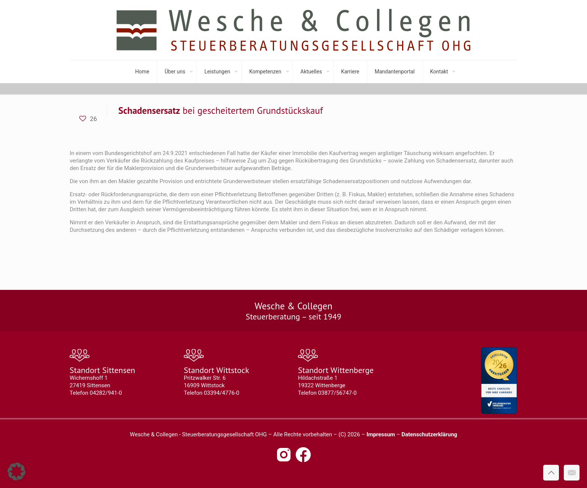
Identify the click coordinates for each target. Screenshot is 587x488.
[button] (16, 471)
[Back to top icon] (551, 473)
